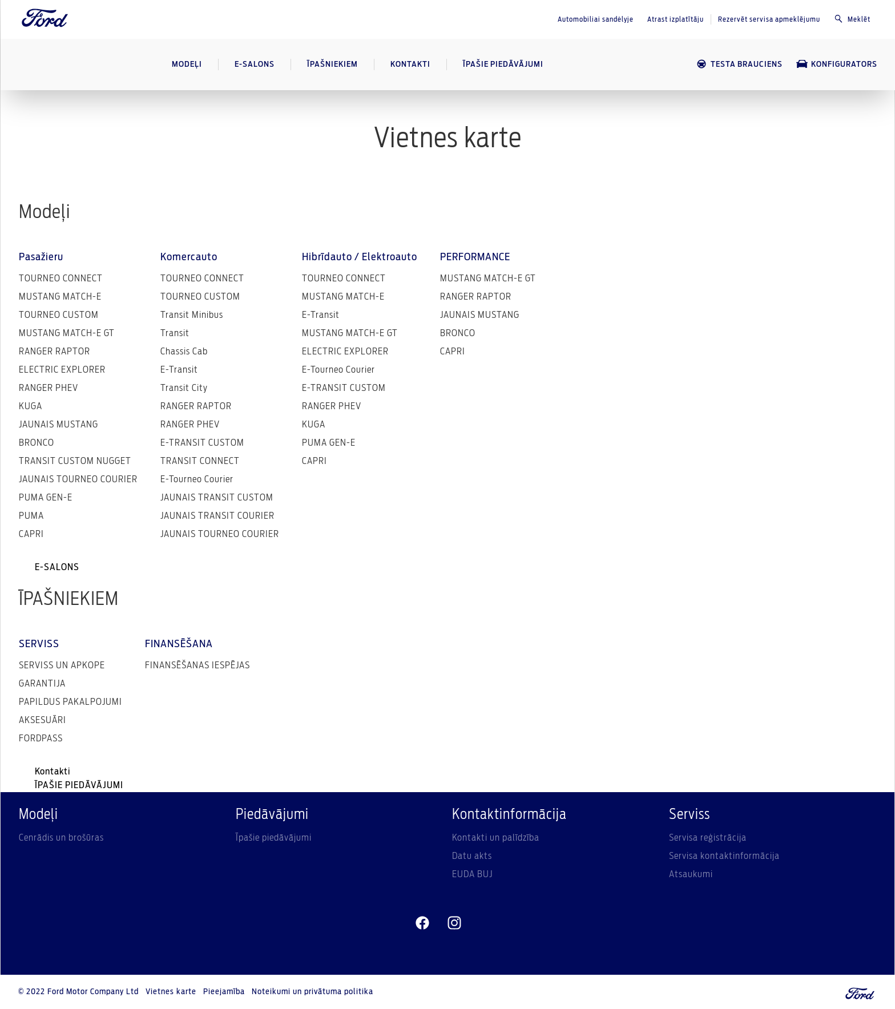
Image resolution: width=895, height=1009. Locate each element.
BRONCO (36, 442)
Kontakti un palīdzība (495, 837)
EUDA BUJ (472, 874)
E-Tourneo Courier (196, 479)
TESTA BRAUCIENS (739, 64)
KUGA (30, 406)
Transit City (184, 388)
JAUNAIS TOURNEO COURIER (78, 479)
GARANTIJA (42, 683)
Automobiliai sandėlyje (596, 19)
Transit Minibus (191, 315)
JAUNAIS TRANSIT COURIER (217, 515)
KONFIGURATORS (836, 64)
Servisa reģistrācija (708, 837)
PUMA (31, 515)
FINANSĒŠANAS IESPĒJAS (197, 665)
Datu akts (472, 856)
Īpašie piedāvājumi (274, 837)
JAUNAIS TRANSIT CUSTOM (216, 497)
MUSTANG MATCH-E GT (67, 333)
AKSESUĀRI (42, 720)
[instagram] (454, 923)
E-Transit (179, 369)
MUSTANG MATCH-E (60, 296)
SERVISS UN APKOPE (62, 665)
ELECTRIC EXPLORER (62, 369)
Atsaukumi (691, 874)
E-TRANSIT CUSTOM (202, 442)
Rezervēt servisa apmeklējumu (769, 19)
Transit (175, 333)
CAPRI (31, 534)
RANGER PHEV (48, 388)
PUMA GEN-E (45, 497)
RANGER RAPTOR (54, 351)
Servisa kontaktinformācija (724, 856)
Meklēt (852, 18)
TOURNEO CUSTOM (59, 315)
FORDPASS (41, 738)
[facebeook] (422, 923)
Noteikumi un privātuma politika (312, 992)
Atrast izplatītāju (675, 19)
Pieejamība (224, 992)
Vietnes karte (171, 992)
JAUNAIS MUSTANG (58, 424)
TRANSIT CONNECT (200, 461)
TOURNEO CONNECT (61, 278)
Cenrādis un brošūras (61, 837)
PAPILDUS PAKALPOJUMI (70, 702)
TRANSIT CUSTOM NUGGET (75, 461)
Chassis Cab (184, 351)
